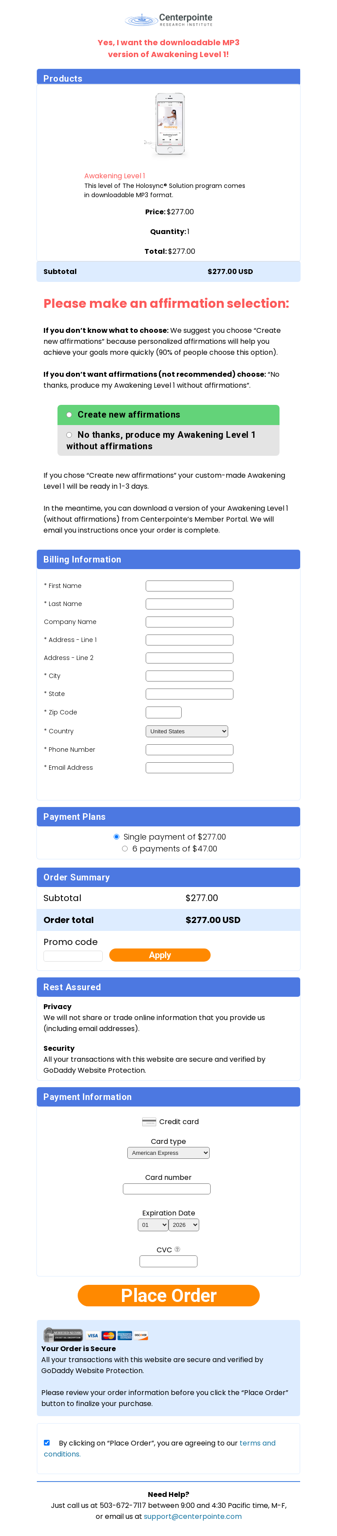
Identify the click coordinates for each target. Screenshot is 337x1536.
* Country (59, 731)
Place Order (169, 1295)
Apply (160, 955)
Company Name (70, 621)
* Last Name (63, 603)
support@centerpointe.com (193, 1516)
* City (52, 675)
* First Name (63, 585)
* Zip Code (60, 712)
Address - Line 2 (68, 657)
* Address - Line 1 (70, 639)
